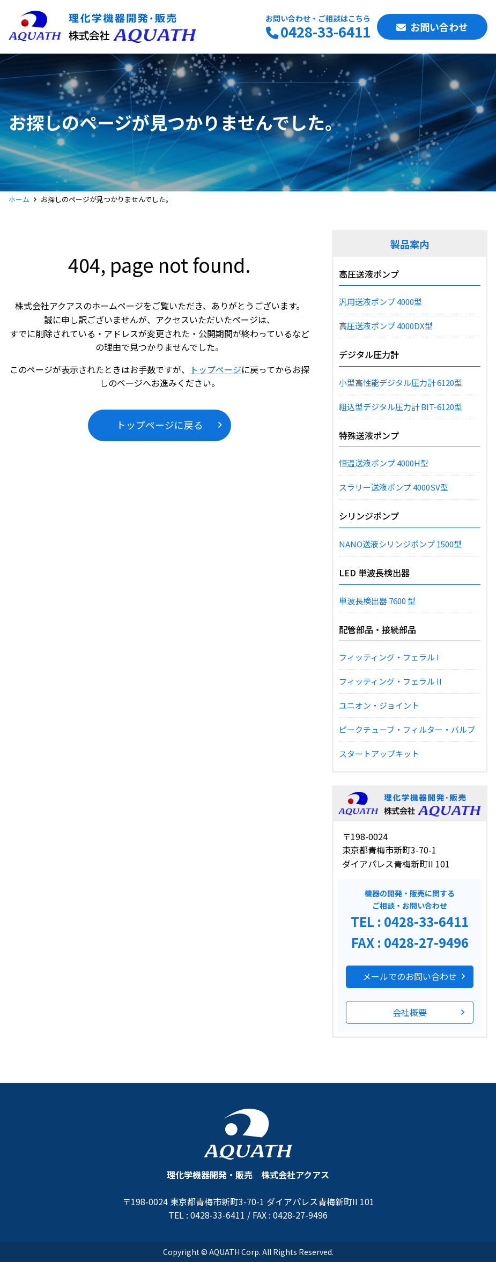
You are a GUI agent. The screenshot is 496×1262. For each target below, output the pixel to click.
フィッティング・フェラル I (389, 657)
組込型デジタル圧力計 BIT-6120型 (400, 406)
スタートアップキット (379, 753)
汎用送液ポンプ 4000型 (380, 301)
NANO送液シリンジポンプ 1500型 (400, 544)
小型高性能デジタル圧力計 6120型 (400, 382)
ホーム (19, 199)
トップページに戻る (159, 425)
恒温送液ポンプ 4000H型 (383, 463)
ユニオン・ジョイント (379, 705)
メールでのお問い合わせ (409, 976)
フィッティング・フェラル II (390, 681)
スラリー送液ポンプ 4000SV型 (393, 487)
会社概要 (410, 1012)
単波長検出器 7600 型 (377, 600)
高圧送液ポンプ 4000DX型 (386, 325)
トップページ (215, 369)
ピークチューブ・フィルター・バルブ (407, 729)
